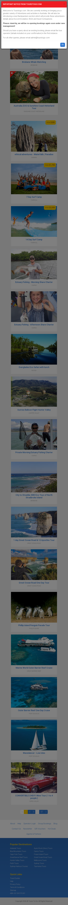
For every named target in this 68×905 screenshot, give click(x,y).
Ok (63, 45)
